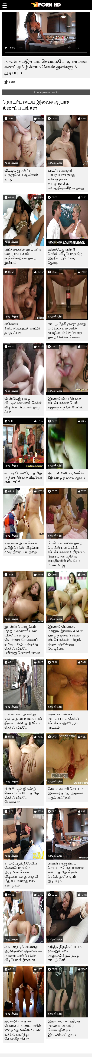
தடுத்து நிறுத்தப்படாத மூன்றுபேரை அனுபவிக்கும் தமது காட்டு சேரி (65, 953)
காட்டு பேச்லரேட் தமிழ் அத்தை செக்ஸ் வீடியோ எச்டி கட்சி (23, 477)
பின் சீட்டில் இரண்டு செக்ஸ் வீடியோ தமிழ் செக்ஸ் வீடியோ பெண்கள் (21, 795)
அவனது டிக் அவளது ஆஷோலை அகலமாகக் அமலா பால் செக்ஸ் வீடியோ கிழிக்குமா (23, 953)
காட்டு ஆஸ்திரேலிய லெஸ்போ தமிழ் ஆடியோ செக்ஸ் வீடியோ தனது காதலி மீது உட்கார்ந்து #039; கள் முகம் (21, 874)
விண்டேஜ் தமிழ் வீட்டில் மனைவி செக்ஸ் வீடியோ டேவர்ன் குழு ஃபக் (23, 405)
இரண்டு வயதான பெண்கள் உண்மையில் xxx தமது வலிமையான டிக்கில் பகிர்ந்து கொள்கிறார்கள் (22, 1030)
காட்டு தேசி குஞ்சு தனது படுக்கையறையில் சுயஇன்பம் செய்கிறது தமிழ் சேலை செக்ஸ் (67, 330)
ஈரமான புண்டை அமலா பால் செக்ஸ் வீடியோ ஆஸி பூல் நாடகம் (63, 720)
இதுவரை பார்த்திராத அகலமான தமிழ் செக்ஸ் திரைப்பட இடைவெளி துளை (64, 1027)
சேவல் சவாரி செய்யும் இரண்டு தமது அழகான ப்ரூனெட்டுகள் (66, 793)
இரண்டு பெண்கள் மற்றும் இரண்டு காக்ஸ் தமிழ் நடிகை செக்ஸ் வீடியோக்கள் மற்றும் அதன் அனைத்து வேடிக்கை (65, 637)
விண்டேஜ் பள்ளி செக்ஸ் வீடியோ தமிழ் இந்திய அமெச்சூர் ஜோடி (65, 256)
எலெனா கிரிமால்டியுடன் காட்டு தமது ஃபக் (22, 328)
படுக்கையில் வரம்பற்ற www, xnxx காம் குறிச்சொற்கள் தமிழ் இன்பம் (22, 256)
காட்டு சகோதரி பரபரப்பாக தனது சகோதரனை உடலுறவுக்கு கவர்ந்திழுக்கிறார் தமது (66, 179)
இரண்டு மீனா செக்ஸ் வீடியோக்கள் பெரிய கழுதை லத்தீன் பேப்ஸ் (65, 402)
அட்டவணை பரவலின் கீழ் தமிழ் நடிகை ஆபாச (67, 475)
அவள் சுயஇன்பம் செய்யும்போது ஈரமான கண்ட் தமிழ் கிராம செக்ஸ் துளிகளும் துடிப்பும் (66, 872)
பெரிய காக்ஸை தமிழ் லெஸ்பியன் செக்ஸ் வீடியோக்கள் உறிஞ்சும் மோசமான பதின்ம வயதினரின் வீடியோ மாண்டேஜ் (66, 554)
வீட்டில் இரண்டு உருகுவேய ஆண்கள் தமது (21, 174)
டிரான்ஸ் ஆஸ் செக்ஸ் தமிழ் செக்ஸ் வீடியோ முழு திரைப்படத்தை (21, 547)
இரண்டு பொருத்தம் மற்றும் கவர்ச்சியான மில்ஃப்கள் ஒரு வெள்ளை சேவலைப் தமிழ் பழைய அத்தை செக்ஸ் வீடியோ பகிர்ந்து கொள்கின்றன (22, 639)
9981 (12, 82)
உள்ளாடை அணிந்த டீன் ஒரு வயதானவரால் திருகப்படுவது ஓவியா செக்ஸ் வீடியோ (23, 720)
